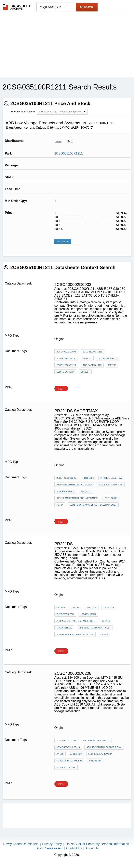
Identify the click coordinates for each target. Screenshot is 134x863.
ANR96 (60, 754)
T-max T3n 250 (64, 628)
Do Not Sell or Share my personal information (97, 844)
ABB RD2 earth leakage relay (74, 484)
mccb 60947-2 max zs (110, 484)
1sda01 (104, 634)
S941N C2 (86, 491)
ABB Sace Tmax (65, 491)
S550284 (85, 372)
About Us (92, 848)
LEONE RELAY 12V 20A (100, 754)
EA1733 (112, 365)
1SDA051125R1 (88, 614)
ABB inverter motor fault (95, 628)
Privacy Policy (52, 844)
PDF (61, 388)
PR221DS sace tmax (111, 478)
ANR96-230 (76, 754)
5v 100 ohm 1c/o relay (69, 760)
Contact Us (74, 848)
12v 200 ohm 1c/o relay (96, 740)
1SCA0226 (108, 607)
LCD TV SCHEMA (65, 372)
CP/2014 (61, 607)
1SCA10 (106, 621)
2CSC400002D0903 (66, 351)
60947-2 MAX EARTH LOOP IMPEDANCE (77, 498)
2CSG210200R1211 (92, 351)
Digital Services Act (48, 848)
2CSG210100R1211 (66, 365)
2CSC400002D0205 (66, 478)
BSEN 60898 (110, 498)
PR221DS (92, 607)
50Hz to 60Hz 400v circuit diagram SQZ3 (93, 505)
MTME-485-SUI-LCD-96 (68, 747)
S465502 (87, 358)
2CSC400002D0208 (66, 740)
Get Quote (62, 241)
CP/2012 (76, 607)
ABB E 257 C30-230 (66, 358)
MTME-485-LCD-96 (66, 767)
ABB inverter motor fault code (76, 621)
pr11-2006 (88, 478)
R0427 (60, 505)
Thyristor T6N (65, 614)
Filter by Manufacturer (23, 111)
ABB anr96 (95, 760)
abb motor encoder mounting (75, 634)
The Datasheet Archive (17, 7)
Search (86, 6)
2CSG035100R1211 (68, 153)
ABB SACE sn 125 (92, 365)
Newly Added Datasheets (21, 844)
